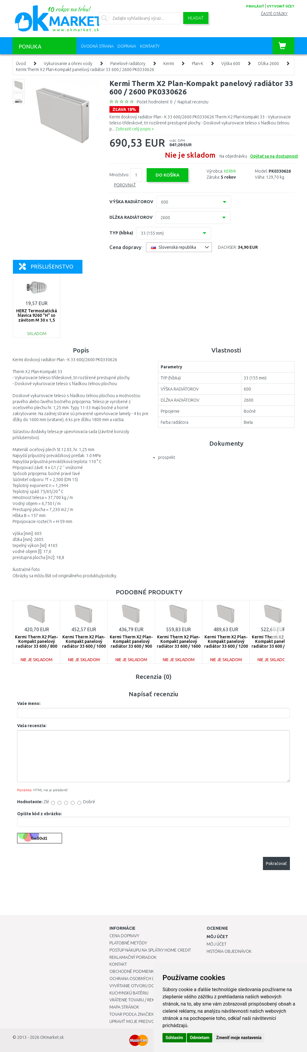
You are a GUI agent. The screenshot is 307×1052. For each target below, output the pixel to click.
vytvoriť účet (280, 6)
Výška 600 (230, 63)
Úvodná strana (97, 46)
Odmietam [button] (199, 1037)
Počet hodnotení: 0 (154, 102)
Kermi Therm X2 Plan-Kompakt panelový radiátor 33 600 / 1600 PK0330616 (179, 643)
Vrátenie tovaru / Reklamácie (140, 999)
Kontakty (149, 46)
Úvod (21, 63)
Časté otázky (274, 13)
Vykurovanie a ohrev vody (68, 63)
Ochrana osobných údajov (138, 978)
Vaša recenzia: (31, 725)
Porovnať (125, 185)
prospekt (166, 457)
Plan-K (197, 63)
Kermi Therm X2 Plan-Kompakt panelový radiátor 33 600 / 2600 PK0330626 (85, 69)
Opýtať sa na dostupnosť (274, 156)
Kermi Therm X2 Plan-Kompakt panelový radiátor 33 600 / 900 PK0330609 (131, 643)
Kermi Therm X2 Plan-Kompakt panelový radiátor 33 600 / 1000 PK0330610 (84, 643)
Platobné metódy (128, 943)
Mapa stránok (124, 1007)
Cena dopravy (124, 935)
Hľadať (196, 18)
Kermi (168, 63)
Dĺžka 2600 (268, 63)
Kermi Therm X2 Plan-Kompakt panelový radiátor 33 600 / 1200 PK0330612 (226, 643)
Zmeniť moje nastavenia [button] (238, 1037)
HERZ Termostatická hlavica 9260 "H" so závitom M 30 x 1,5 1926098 (36, 317)
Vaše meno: (28, 703)
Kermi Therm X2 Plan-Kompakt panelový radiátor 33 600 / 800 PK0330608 (36, 643)
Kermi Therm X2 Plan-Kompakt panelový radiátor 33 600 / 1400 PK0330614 (273, 643)
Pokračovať (276, 863)
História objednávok (229, 951)
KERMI (230, 171)
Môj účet (216, 944)
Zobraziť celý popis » (134, 128)
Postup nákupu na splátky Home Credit (150, 950)
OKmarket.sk (52, 1037)
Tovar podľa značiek (131, 1014)
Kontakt (118, 964)
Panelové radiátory (127, 63)
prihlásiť (255, 6)
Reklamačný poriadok (132, 957)
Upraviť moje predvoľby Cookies (144, 1021)
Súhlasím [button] (174, 1037)
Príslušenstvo (46, 266)
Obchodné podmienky (132, 971)
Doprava (127, 46)
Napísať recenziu (192, 102)
